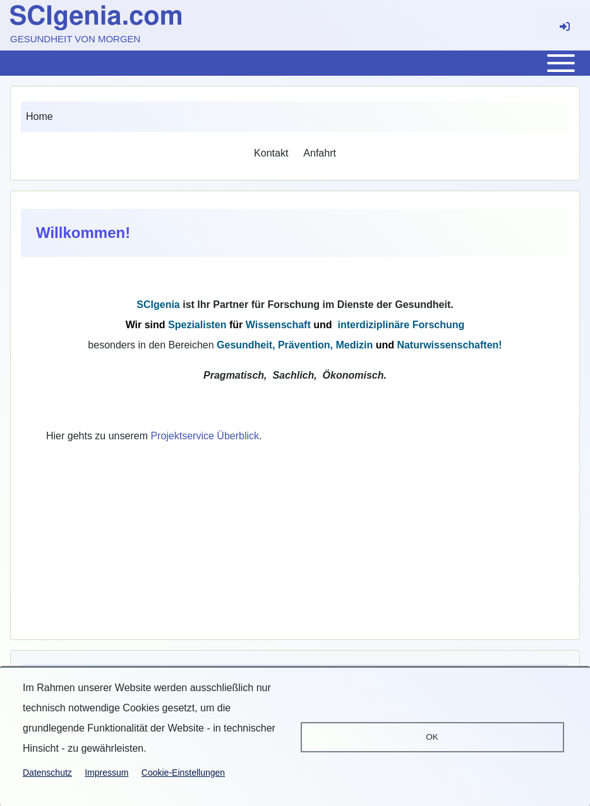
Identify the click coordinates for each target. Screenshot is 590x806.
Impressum (106, 772)
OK (432, 737)
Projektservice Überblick (204, 435)
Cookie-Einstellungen (183, 772)
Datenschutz (47, 772)
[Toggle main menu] (295, 63)
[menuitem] (271, 153)
